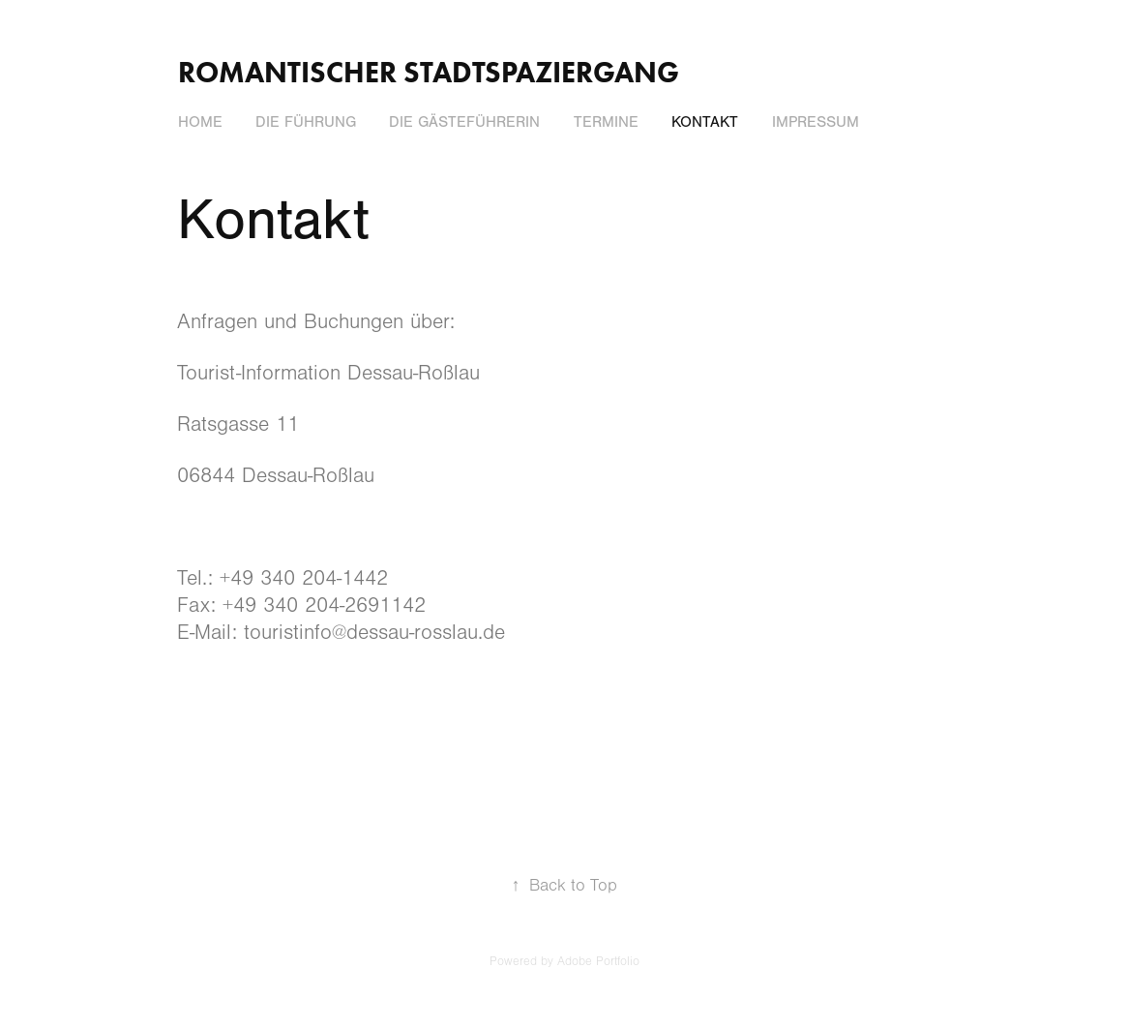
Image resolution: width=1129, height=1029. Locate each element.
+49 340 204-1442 (304, 578)
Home (200, 122)
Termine (606, 122)
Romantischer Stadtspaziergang (428, 72)
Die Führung (305, 122)
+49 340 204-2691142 (324, 605)
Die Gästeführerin (464, 122)
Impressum (815, 122)
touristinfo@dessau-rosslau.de (374, 632)
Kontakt (704, 122)
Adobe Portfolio (598, 961)
